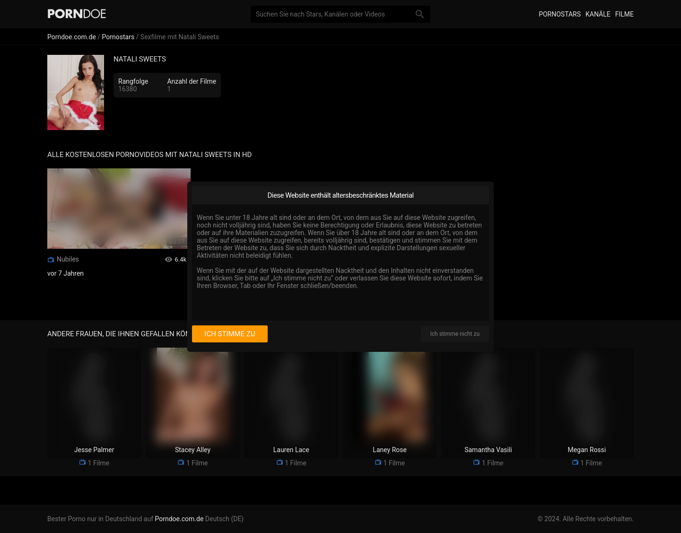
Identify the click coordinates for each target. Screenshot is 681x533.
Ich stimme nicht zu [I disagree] (455, 334)
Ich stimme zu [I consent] (229, 334)
